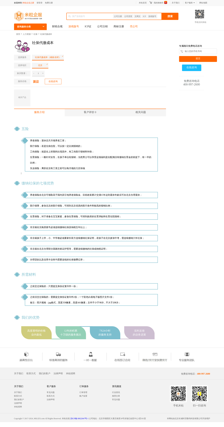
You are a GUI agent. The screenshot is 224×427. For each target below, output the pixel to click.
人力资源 (27, 34)
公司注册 (118, 16)
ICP (144, 16)
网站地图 (203, 3)
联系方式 (31, 373)
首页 (18, 34)
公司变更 (128, 16)
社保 (35, 34)
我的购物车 (159, 3)
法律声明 (58, 373)
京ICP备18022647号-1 (79, 418)
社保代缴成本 (46, 34)
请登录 (39, 3)
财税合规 (57, 26)
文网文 (138, 16)
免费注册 (49, 3)
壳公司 (134, 26)
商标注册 (119, 26)
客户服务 (190, 3)
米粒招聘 (70, 373)
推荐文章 (116, 396)
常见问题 (51, 392)
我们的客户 (44, 373)
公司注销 (102, 26)
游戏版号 (152, 16)
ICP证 (88, 26)
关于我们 (176, 3)
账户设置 (83, 396)
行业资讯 (116, 392)
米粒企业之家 (28, 3)
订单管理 (83, 392)
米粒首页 (143, 3)
